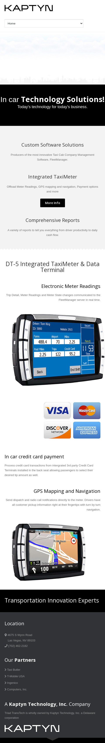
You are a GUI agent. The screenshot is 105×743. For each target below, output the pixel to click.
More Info (52, 203)
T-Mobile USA (15, 676)
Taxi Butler (12, 669)
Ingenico (11, 682)
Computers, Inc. (16, 689)
